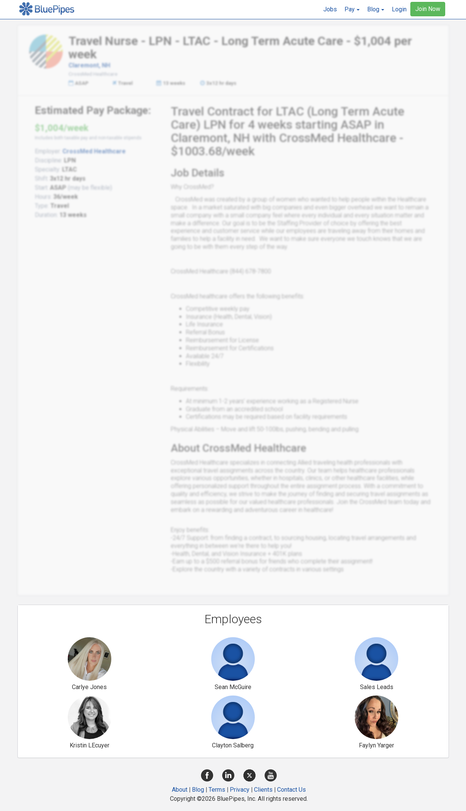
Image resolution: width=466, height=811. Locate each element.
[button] (352, 9)
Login (399, 9)
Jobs (330, 9)
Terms (217, 789)
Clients (263, 789)
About (179, 789)
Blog (198, 789)
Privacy (239, 789)
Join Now (427, 8)
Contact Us (291, 789)
